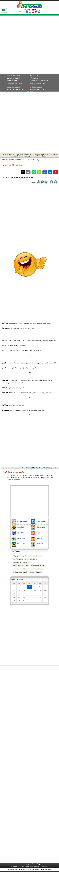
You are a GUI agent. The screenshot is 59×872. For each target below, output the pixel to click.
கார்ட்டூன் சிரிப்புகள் (24, 154)
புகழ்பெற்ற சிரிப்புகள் (14, 83)
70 (30, 468)
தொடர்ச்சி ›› (54, 468)
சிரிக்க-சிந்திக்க (12, 81)
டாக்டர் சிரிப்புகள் (36, 87)
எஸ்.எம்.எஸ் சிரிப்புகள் (15, 90)
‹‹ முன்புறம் (15, 468)
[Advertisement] (29, 45)
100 (47, 468)
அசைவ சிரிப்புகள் (35, 572)
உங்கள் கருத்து (25, 863)
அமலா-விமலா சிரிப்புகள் (39, 81)
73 (39, 468)
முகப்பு (11, 863)
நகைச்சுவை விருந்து (41, 154)
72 (36, 468)
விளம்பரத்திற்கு (35, 863)
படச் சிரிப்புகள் (8, 154)
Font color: (5, 177)
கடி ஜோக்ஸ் (28, 160)
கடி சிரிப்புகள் (35, 75)
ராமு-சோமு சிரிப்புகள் (37, 83)
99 (44, 468)
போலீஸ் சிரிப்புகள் (40, 156)
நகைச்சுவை (19, 160)
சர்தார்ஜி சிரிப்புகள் (13, 75)
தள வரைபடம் (46, 863)
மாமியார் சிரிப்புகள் (13, 87)
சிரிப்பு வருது (25, 156)
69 (27, 468)
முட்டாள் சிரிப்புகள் (13, 78)
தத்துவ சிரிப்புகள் (36, 78)
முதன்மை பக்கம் (7, 160)
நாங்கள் (16, 863)
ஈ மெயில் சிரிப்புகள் (37, 90)
